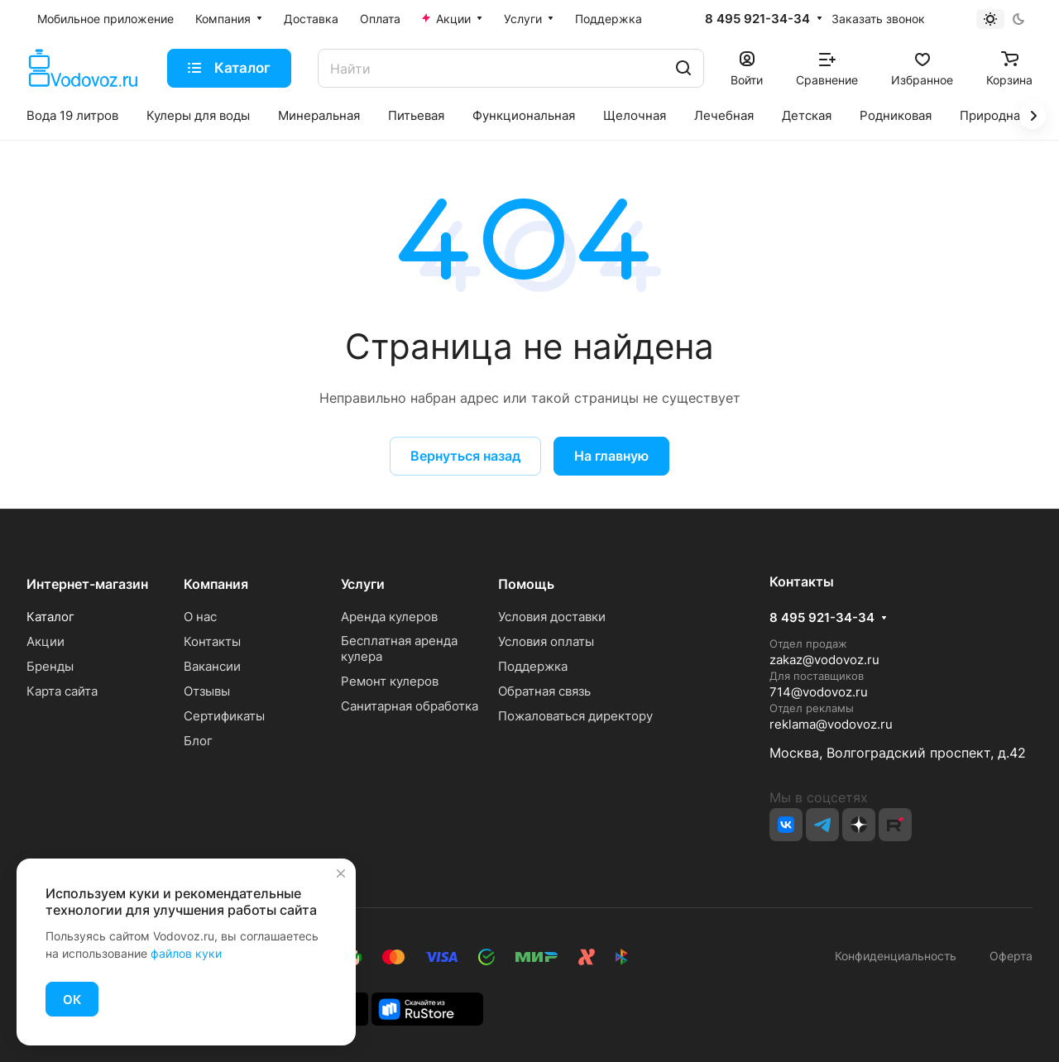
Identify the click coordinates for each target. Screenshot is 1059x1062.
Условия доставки (552, 616)
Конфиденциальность (895, 956)
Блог (198, 741)
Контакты (212, 641)
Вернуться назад (465, 455)
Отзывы (207, 691)
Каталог (50, 616)
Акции (45, 641)
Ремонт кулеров (389, 681)
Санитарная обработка (409, 706)
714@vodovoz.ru (818, 692)
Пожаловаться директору (575, 716)
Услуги (363, 584)
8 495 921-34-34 (757, 19)
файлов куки (186, 953)
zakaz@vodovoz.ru (824, 659)
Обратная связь (544, 691)
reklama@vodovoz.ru (831, 724)
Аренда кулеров (389, 616)
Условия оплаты (546, 641)
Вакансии (212, 666)
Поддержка (533, 666)
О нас (200, 616)
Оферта (1008, 956)
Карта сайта (62, 691)
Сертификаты (224, 716)
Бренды (50, 666)
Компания (216, 584)
